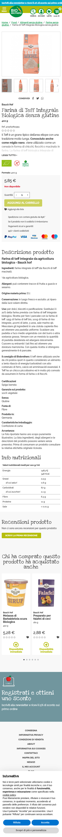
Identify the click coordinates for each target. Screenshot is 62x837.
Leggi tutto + (9, 155)
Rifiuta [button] (17, 822)
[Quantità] (22, 195)
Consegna (31, 730)
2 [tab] (26, 659)
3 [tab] (29, 659)
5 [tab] (35, 659)
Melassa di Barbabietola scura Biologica (15, 619)
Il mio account (31, 767)
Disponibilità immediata (16, 647)
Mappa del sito (31, 757)
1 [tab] (24, 659)
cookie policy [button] (9, 795)
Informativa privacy (31, 735)
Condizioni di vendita (31, 739)
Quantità (8, 195)
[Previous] (57, 85)
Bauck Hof (7, 104)
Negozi (31, 762)
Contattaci (31, 753)
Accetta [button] (45, 822)
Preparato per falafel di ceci (42, 617)
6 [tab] (38, 659)
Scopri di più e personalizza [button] (31, 830)
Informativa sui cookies (31, 748)
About (31, 744)
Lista (49, 13)
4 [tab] (32, 659)
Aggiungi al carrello (23, 202)
